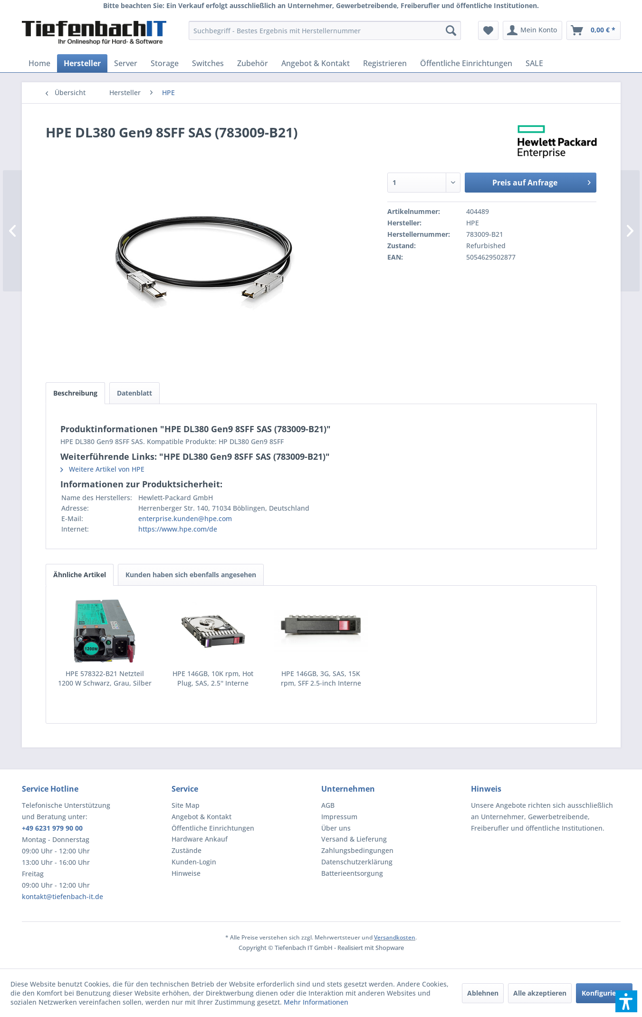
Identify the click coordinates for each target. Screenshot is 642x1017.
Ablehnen (482, 993)
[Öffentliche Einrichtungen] (466, 63)
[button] (626, 1001)
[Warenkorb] (593, 30)
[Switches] (207, 63)
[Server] (125, 63)
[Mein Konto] (532, 30)
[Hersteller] (82, 63)
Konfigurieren (604, 993)
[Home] (39, 63)
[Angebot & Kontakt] (315, 63)
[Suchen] (451, 30)
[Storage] (164, 63)
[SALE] (534, 63)
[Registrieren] (384, 63)
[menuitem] (325, 30)
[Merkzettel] (488, 30)
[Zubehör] (252, 63)
